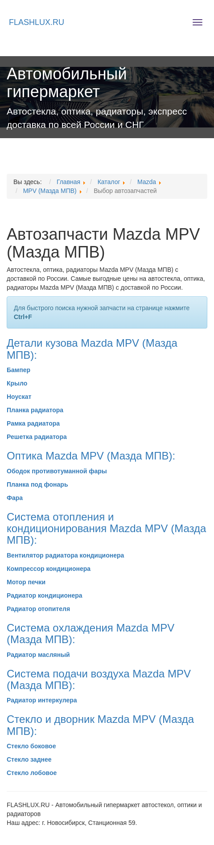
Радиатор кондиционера (44, 595)
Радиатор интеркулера (42, 700)
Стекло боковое (31, 746)
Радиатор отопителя (38, 608)
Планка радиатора (35, 410)
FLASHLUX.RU (36, 22)
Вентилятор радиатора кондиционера (65, 555)
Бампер (18, 369)
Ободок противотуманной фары (57, 471)
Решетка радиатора (37, 436)
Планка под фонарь (37, 484)
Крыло (17, 383)
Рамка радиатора (33, 423)
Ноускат (19, 396)
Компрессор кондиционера (49, 568)
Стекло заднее (29, 759)
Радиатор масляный (38, 654)
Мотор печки (26, 582)
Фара (15, 497)
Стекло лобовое (32, 772)
